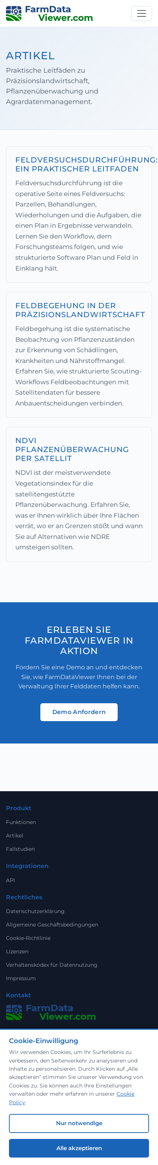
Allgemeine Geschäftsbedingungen (52, 924)
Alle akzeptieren (79, 1148)
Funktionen (21, 822)
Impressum (21, 978)
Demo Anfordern (79, 712)
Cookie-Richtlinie (28, 938)
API (10, 880)
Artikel (14, 835)
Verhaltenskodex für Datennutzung (51, 965)
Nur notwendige (79, 1123)
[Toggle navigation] (141, 13)
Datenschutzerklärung (35, 911)
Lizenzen (17, 951)
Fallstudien (20, 849)
